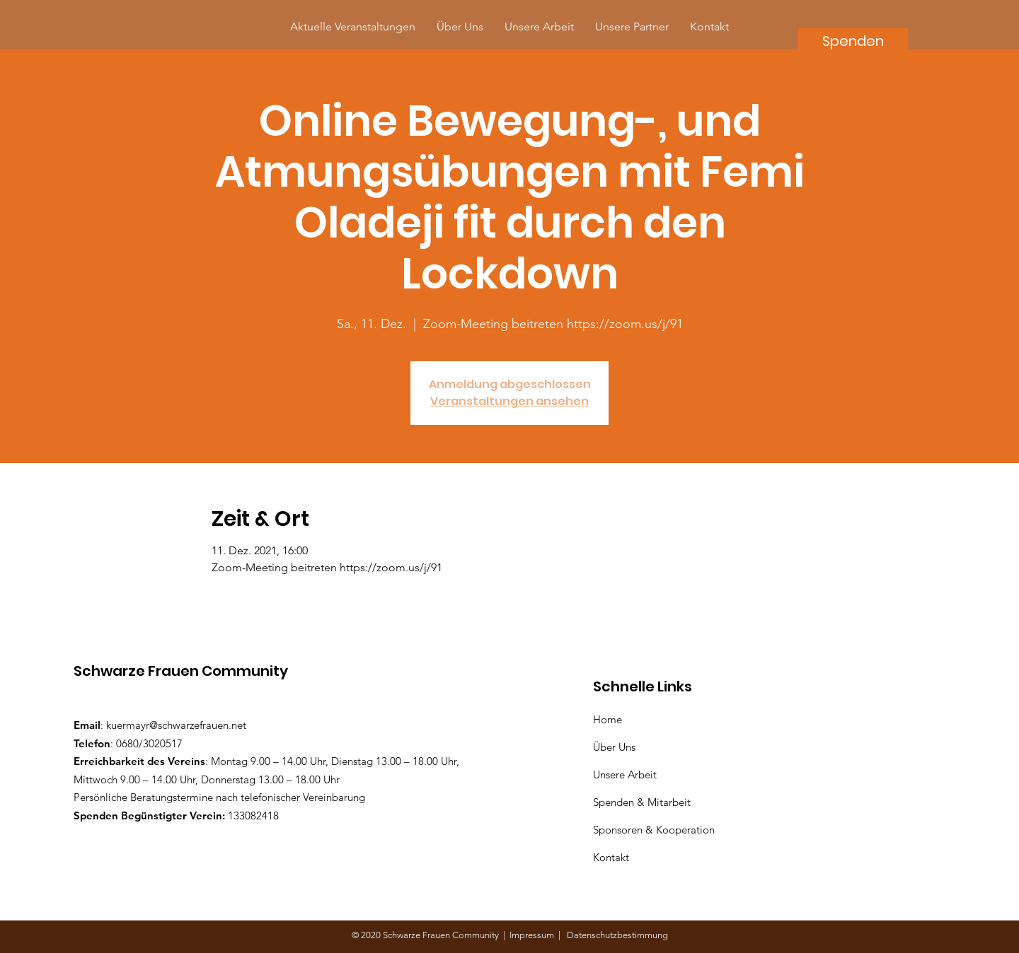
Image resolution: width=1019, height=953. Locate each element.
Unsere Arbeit (626, 774)
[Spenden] (853, 40)
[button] (632, 26)
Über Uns (615, 747)
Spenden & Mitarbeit (642, 802)
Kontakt (611, 857)
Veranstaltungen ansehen (509, 401)
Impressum (534, 935)
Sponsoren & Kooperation (655, 829)
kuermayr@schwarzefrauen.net (176, 725)
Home (610, 719)
